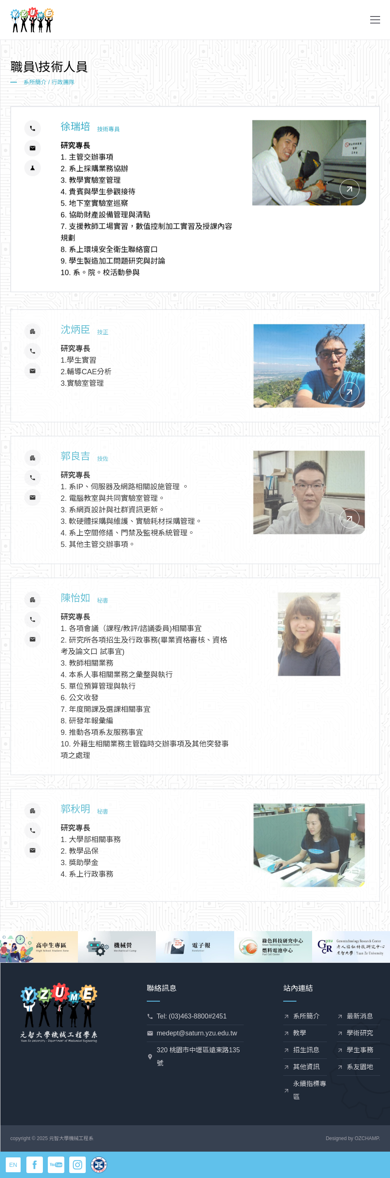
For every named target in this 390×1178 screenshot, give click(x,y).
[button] (375, 20)
